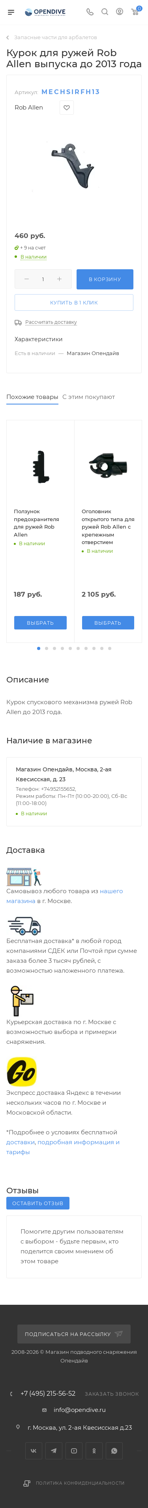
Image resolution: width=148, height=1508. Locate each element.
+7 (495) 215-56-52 (48, 1394)
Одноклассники (94, 1450)
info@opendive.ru (80, 1410)
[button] (39, 648)
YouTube (74, 1450)
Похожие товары (32, 397)
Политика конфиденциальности (80, 1483)
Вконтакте (33, 1450)
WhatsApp (114, 1450)
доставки (20, 1142)
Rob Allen (29, 107)
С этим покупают (88, 397)
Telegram (53, 1450)
